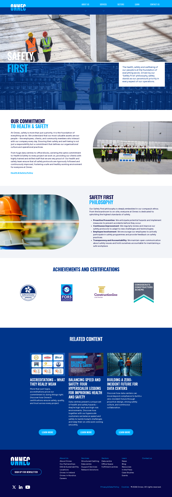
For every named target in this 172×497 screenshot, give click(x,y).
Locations (64, 470)
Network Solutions (89, 470)
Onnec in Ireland (67, 472)
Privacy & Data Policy (109, 487)
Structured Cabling (90, 461)
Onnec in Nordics (68, 475)
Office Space (107, 464)
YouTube (29, 487)
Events (125, 475)
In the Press (127, 470)
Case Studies (128, 472)
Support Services (89, 467)
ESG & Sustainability (69, 467)
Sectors (120, 4)
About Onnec (66, 461)
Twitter (14, 487)
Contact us (154, 4)
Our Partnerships (67, 464)
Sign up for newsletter (26, 472)
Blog (124, 464)
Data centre (86, 464)
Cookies (125, 487)
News (124, 461)
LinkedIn (21, 487)
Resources (126, 467)
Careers (63, 478)
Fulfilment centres (110, 467)
